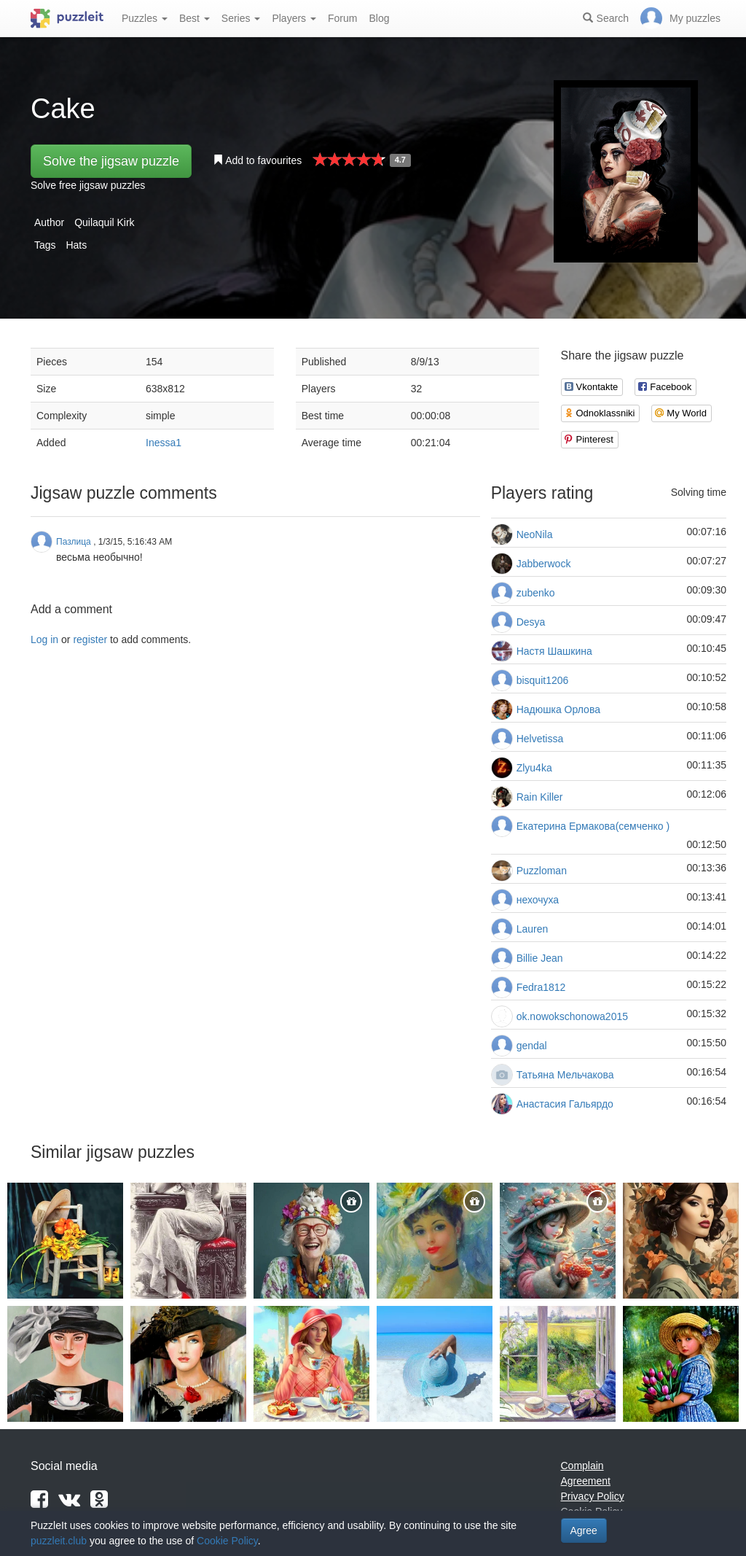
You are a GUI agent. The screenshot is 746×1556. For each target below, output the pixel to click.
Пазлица (73, 542)
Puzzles (145, 18)
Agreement (585, 1481)
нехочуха (538, 900)
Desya (531, 622)
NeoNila (535, 534)
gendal (532, 1045)
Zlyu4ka (534, 768)
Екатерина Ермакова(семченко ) (593, 826)
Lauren (533, 929)
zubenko (536, 593)
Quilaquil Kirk (104, 222)
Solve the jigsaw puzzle (111, 161)
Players (294, 18)
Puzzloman (542, 870)
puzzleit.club (59, 1541)
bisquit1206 (543, 680)
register (90, 639)
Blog (379, 18)
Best (194, 18)
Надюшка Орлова (558, 709)
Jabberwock (544, 563)
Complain (582, 1465)
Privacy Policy (592, 1496)
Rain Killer (540, 797)
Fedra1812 (541, 987)
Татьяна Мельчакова (565, 1075)
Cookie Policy (227, 1541)
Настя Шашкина (554, 651)
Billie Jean (540, 958)
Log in (44, 639)
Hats (76, 245)
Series (241, 18)
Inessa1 (163, 442)
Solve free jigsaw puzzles (88, 185)
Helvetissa (540, 738)
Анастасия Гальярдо (565, 1104)
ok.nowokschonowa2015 (572, 1016)
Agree (583, 1530)
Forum (342, 18)
